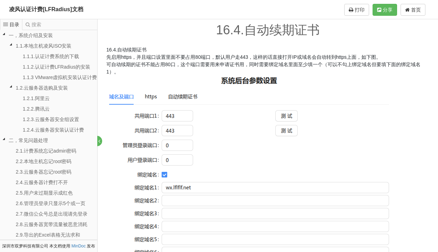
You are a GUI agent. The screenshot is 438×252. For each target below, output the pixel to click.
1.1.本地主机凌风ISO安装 (43, 46)
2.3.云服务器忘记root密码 (43, 172)
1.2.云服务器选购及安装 (42, 88)
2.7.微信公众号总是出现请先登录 (51, 214)
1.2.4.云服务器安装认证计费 (53, 130)
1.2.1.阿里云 (36, 98)
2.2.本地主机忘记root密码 (43, 161)
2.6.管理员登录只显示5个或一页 (50, 203)
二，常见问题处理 (28, 140)
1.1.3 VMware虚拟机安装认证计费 (60, 77)
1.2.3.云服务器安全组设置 (51, 119)
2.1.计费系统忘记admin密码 (46, 151)
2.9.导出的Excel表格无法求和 (48, 235)
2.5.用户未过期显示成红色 (44, 193)
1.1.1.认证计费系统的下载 (51, 56)
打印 (357, 10)
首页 (413, 10)
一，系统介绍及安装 (31, 35)
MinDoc (78, 246)
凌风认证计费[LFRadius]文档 (46, 9)
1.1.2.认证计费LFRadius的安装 (56, 67)
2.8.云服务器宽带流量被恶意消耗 (51, 224)
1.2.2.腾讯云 (36, 109)
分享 (385, 10)
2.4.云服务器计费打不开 (42, 182)
